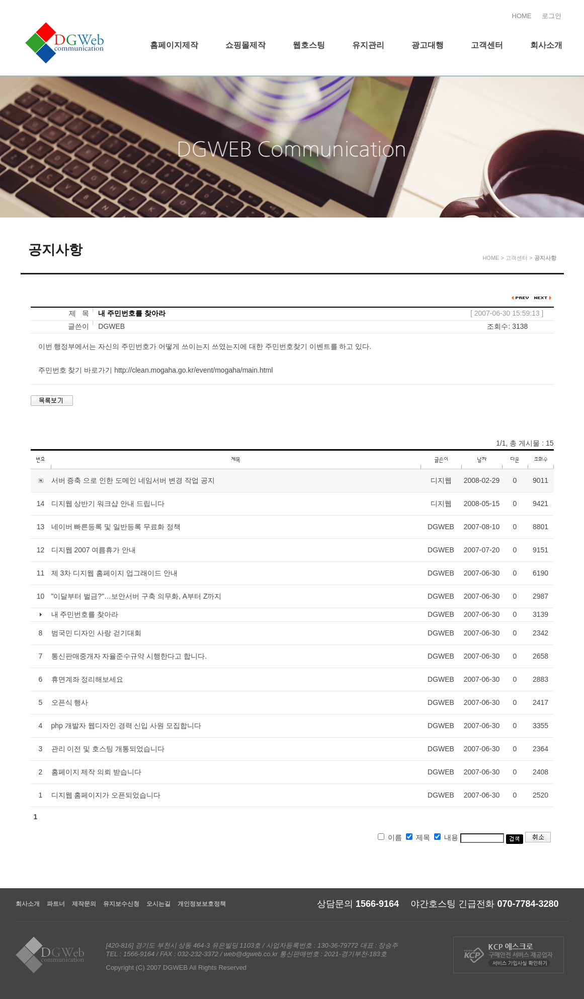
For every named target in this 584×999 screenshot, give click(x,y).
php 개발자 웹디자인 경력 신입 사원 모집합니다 (126, 726)
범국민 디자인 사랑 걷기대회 (96, 633)
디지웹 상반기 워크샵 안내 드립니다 (108, 504)
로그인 (551, 16)
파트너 (56, 903)
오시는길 (158, 903)
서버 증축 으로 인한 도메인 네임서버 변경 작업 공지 (133, 480)
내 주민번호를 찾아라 (85, 614)
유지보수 (560, 235)
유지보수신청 (121, 903)
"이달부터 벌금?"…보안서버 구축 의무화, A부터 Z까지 (136, 596)
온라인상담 (560, 189)
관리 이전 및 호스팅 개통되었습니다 (108, 749)
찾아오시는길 (560, 280)
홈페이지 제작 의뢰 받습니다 (96, 772)
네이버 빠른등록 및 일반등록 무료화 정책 (116, 527)
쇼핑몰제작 (560, 144)
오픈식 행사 (70, 702)
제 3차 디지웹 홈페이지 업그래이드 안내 (114, 573)
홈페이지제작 (560, 99)
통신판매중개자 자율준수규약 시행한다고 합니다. (129, 656)
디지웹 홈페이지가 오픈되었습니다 (106, 795)
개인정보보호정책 (202, 903)
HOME (522, 16)
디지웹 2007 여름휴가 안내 (93, 550)
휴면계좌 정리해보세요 (87, 679)
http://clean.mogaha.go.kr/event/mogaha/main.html (193, 370)
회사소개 (28, 903)
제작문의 (84, 903)
